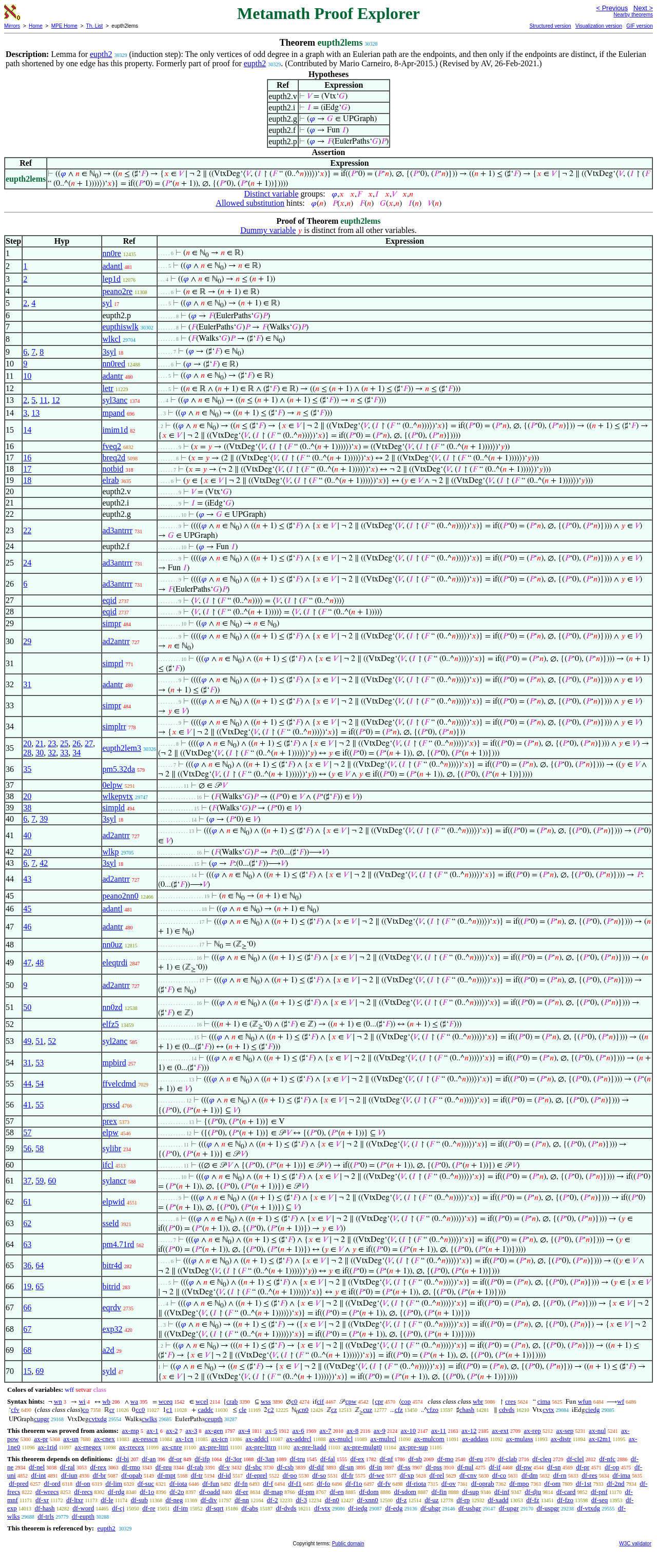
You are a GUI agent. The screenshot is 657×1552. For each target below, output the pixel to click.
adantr (113, 376)
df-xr (42, 1500)
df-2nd (616, 1483)
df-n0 (332, 1500)
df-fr (347, 1475)
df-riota (416, 1483)
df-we (376, 1475)
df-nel (37, 1467)
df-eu (475, 1459)
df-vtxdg (588, 1508)
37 (27, 1180)
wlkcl (112, 339)
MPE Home (64, 26)
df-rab (195, 1467)
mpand (114, 413)
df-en (336, 1492)
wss (266, 1401)
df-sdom (405, 1492)
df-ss (403, 1467)
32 (52, 752)
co (86, 1409)
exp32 (113, 1329)
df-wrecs (47, 1492)
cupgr (41, 1419)
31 (27, 684)
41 (27, 1104)
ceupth (214, 1419)
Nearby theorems (633, 14)
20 (27, 743)
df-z (401, 1500)
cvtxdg (98, 1419)
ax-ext (500, 1430)
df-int (38, 1475)
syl (107, 303)
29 (27, 641)
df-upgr (509, 1508)
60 (52, 1180)
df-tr (197, 1475)
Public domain (348, 1543)
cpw (351, 1401)
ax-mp (130, 1430)
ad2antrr (116, 641)
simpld (114, 807)
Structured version (550, 26)
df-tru (297, 1459)
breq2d (114, 457)
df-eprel (256, 1475)
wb (106, 1401)
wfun (585, 1401)
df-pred (18, 1483)
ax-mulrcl (384, 1439)
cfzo (432, 1409)
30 (39, 752)
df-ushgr (469, 1508)
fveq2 (112, 446)
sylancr (114, 1180)
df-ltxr (74, 1500)
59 (39, 1180)
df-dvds (286, 1508)
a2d (108, 1350)
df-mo (445, 1459)
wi (82, 1401)
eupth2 (101, 54)
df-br (99, 1475)
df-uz (431, 1500)
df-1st (583, 1483)
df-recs (83, 1492)
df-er (241, 1492)
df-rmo (131, 1467)
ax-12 (469, 1430)
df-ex (357, 1459)
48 (39, 962)
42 (44, 863)
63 (27, 1244)
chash (467, 1409)
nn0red (114, 363)
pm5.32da (119, 769)
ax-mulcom (429, 1439)
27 (89, 743)
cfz (399, 1409)
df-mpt (166, 1475)
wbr (478, 1401)
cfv (15, 1409)
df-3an (266, 1459)
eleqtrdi (115, 962)
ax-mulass (519, 1439)
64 (39, 1265)
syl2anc (115, 1041)
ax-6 (298, 1430)
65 (39, 1286)
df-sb (415, 1459)
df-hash (45, 1508)
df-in (375, 1467)
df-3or (233, 1459)
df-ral (67, 1467)
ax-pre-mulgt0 (363, 1447)
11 (43, 400)
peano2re (118, 291)
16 (27, 457)
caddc (205, 1409)
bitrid (112, 1286)
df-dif (316, 1467)
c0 (294, 1401)
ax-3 (191, 1430)
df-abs (249, 1508)
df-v (224, 1467)
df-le (107, 1500)
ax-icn (219, 1439)
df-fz (532, 1500)
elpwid (114, 1201)
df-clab (507, 1459)
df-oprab (482, 1483)
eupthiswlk (121, 326)
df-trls (45, 1516)
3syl (110, 351)
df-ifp (202, 1459)
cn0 (303, 1409)
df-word (83, 1508)
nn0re (112, 253)
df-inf (502, 1492)
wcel (202, 1401)
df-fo (323, 1483)
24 (27, 562)
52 (52, 1041)
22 (27, 530)
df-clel (575, 1459)
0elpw (113, 785)
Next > (643, 8)
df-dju (533, 1492)
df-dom (368, 1492)
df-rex (98, 1467)
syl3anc (115, 400)
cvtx (548, 1409)
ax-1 (153, 1430)
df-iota (178, 1483)
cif (320, 1401)
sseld (111, 1223)
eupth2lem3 (122, 748)
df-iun (69, 1475)
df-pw (524, 1467)
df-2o (176, 1492)
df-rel (436, 1475)
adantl (113, 266)
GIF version (639, 26)
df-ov (448, 1483)
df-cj (118, 1508)
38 (27, 807)
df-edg (393, 1508)
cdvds (506, 1409)
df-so (319, 1475)
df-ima (621, 1475)
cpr (379, 1401)
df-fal (327, 1459)
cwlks (149, 1419)
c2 (270, 1409)
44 (27, 1083)
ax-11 (438, 1430)
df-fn (241, 1483)
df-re (148, 1508)
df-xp (406, 1475)
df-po (289, 1475)
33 (64, 752)
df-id (224, 1475)
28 (27, 752)
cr (111, 1409)
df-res (589, 1475)
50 (27, 1007)
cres (510, 1401)
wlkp (111, 851)
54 (39, 1083)
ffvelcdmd (119, 1083)
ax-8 (352, 1430)
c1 (169, 1409)
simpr (112, 623)
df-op (612, 1467)
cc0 (140, 1409)
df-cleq (541, 1459)
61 (27, 1201)
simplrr (114, 726)
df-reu (164, 1467)
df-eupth (83, 1516)
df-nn (242, 1500)
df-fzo (565, 1500)
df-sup (470, 1492)
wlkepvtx (118, 796)
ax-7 (325, 1430)
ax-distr (561, 1439)
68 (27, 1350)
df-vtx (322, 1508)
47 (27, 962)
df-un (346, 1467)
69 (39, 1371)
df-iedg (358, 1508)
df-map (273, 1492)
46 (27, 926)
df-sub (139, 1500)
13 (35, 413)
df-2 (272, 1500)
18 (27, 480)
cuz (367, 1409)
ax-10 (408, 1430)
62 (27, 1223)
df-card (566, 1492)
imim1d (115, 429)
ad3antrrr (118, 530)
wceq (165, 1401)
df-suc (146, 1483)
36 (27, 1265)
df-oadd (209, 1492)
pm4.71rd (118, 1244)
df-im (180, 1508)
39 (44, 818)
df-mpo (519, 1483)
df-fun (210, 1483)
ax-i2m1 (600, 1439)
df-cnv (468, 1475)
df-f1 (295, 1483)
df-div (209, 1500)
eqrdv (112, 1307)
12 (56, 400)
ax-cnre (172, 1447)
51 (39, 1041)
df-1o (147, 1492)
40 (27, 835)
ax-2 (172, 1430)
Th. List (94, 26)
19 (27, 1286)
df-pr (582, 1467)
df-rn (559, 1475)
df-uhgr (430, 1508)
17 (27, 468)
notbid (113, 468)
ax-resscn (145, 1439)
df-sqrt (215, 1508)
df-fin (439, 1492)
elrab (111, 480)
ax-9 (379, 1430)
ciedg (592, 1409)
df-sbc (253, 1467)
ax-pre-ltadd (310, 1447)
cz (334, 1409)
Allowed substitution (250, 203)
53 (39, 1062)
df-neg (174, 1500)
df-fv (384, 1483)
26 (76, 743)
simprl (113, 663)
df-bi (122, 1459)
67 (27, 1329)
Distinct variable (271, 193)
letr (108, 388)
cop (406, 1401)
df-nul (465, 1467)
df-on (83, 1483)
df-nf (386, 1459)
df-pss (434, 1467)
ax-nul (597, 1430)
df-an (149, 1459)
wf (620, 1401)
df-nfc (607, 1459)
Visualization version (598, 26)
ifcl (108, 1164)
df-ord (52, 1483)
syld (110, 1371)
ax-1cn (185, 1439)
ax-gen (214, 1430)
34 (76, 752)
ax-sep (564, 1430)
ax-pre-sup (413, 1447)
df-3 (301, 1500)
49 (27, 1041)
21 (39, 743)
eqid (110, 600)
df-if (494, 1467)
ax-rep (532, 1430)
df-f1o (353, 1483)
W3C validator (635, 1543)
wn (58, 1401)
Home (36, 26)
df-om (552, 1483)
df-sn (554, 1467)
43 (27, 879)
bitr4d (112, 1265)
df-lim (113, 1483)
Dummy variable (268, 230)
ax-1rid (47, 1447)
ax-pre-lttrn (261, 1447)
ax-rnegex (88, 1447)
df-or (175, 1459)
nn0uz (113, 944)
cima (543, 1401)
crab (232, 1401)
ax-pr (41, 1439)
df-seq (599, 1500)
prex (110, 1121)
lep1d (112, 279)
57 (27, 1132)
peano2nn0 (121, 895)
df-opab (131, 1475)
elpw (111, 1132)
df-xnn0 (367, 1500)
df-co (499, 1475)
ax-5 (271, 1430)
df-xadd (498, 1500)
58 (39, 1148)
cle (242, 1409)
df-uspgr (547, 1508)
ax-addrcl (299, 1439)
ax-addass (475, 1439)
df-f (268, 1483)
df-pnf (599, 1492)
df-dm (529, 1475)
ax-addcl (256, 1439)
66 (27, 1307)
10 (27, 376)
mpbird (114, 1062)
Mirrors (12, 26)
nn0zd (113, 1007)
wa (134, 1401)
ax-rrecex (131, 1447)
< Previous (612, 8)
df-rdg (116, 1492)
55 (39, 1104)
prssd (111, 1104)
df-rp (463, 1500)
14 (27, 429)
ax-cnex (104, 1439)
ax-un (71, 1439)
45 (27, 908)
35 (27, 769)
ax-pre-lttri (213, 1447)
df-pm (306, 1492)
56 (27, 1148)
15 (27, 1371)
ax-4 (244, 1430)
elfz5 (111, 1024)
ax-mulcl (341, 1439)
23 (52, 743)
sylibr (112, 1148)
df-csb (285, 1467)
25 (64, 743)
